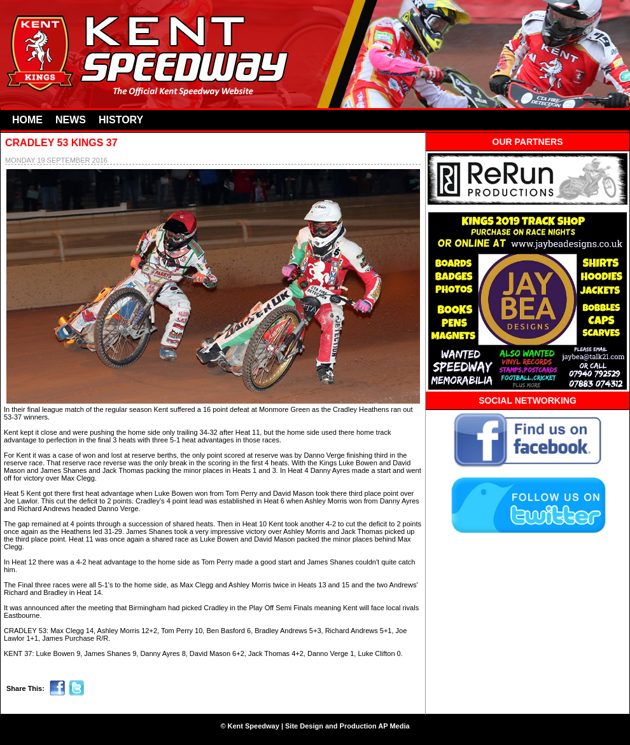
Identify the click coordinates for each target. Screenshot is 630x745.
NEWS (70, 119)
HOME (27, 119)
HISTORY (121, 119)
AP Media (393, 726)
